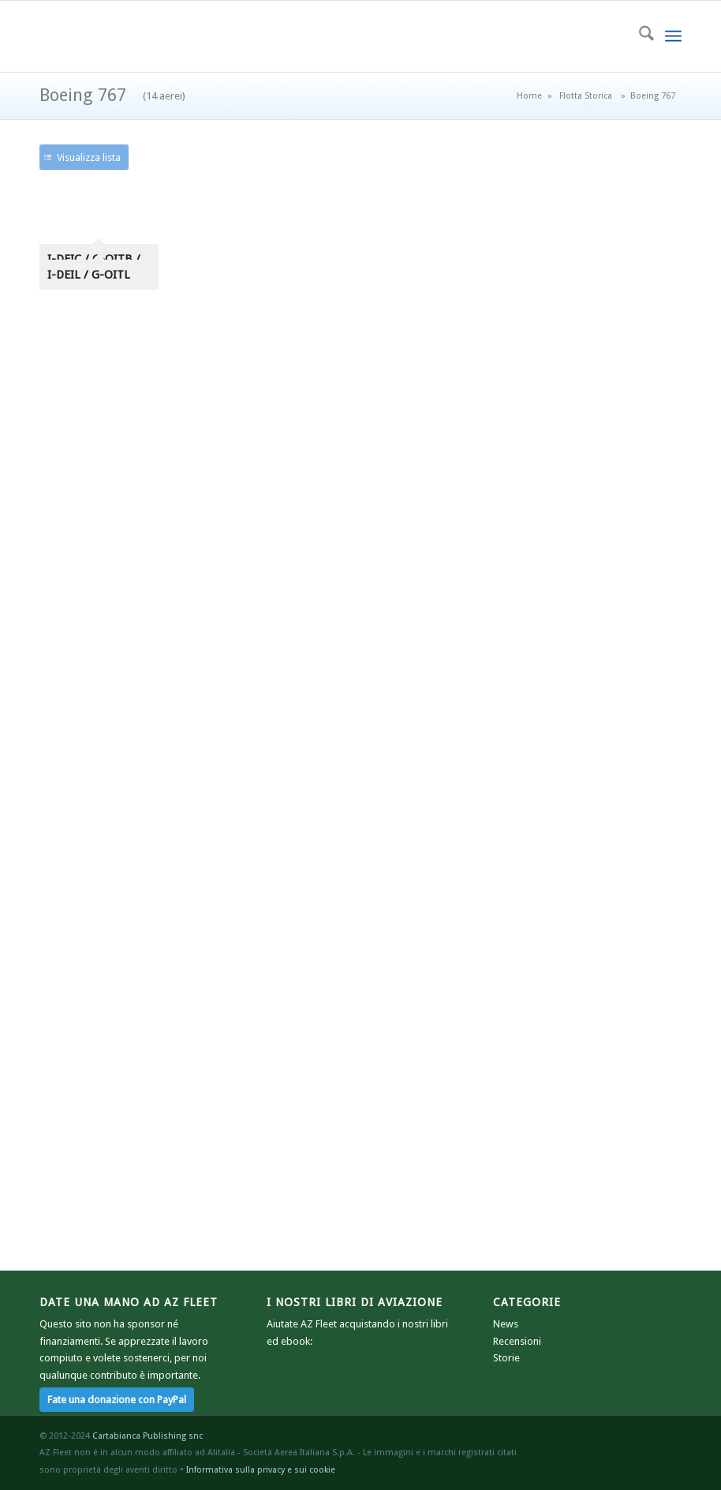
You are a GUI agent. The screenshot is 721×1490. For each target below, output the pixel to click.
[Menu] (673, 36)
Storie (506, 1358)
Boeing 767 (112, 95)
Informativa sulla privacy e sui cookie (260, 1470)
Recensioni (517, 1341)
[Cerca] (638, 36)
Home (529, 96)
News (505, 1324)
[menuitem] (638, 36)
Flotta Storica (585, 96)
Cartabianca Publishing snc (147, 1436)
